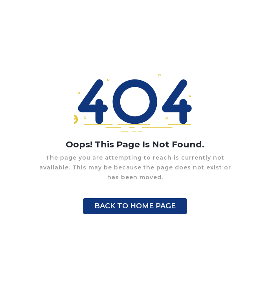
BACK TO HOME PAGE (135, 206)
